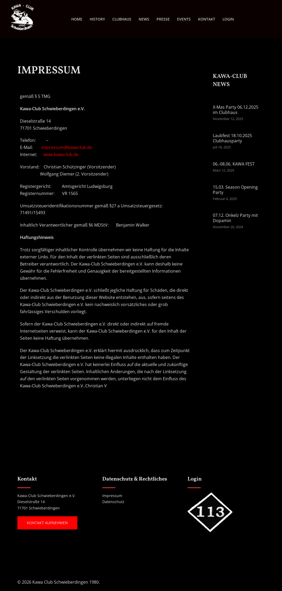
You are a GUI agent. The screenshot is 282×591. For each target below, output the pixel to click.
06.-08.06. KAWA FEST (234, 164)
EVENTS (184, 19)
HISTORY (97, 19)
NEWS (144, 19)
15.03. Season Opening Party (235, 189)
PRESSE (163, 19)
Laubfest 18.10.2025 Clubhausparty (232, 138)
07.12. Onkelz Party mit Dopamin (235, 218)
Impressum (112, 495)
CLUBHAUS (121, 19)
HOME (76, 19)
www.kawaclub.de (60, 154)
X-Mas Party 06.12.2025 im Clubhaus (235, 109)
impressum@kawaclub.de (66, 147)
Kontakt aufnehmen (47, 522)
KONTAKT (206, 19)
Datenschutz (113, 501)
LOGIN (228, 19)
